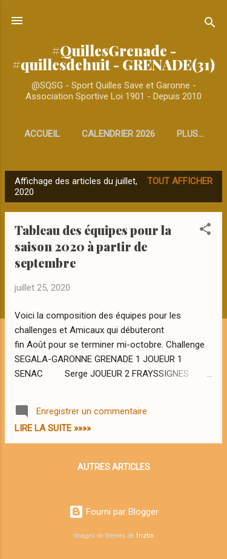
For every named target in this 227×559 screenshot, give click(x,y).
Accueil (42, 133)
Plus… (190, 133)
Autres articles (113, 467)
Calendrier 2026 (118, 133)
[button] (205, 231)
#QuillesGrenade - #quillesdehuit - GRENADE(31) (113, 57)
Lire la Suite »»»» (53, 428)
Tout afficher (179, 181)
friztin (145, 536)
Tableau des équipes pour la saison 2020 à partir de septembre (93, 246)
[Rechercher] (210, 24)
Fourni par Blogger (114, 511)
